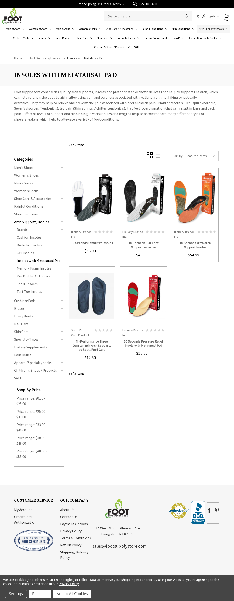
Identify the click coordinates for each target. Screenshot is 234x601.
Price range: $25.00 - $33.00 (31, 414)
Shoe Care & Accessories (122, 29)
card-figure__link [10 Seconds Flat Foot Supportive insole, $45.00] (143, 198)
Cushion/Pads (23, 38)
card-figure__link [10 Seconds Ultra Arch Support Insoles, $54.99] (195, 198)
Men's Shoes (15, 29)
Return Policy (70, 545)
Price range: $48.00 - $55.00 (31, 454)
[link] (154, 510)
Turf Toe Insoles (29, 291)
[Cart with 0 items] (226, 14)
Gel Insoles (25, 252)
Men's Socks (65, 29)
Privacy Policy (71, 531)
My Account (23, 509)
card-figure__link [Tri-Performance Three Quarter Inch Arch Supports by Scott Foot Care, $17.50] (92, 296)
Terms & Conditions (75, 538)
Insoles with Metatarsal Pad (38, 260)
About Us (67, 509)
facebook (209, 510)
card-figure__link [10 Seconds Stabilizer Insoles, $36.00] (92, 198)
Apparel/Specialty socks (205, 38)
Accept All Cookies (72, 593)
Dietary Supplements (156, 38)
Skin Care (104, 38)
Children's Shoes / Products (112, 47)
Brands (22, 229)
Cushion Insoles (29, 237)
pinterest (217, 510)
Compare (197, 16)
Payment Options (74, 523)
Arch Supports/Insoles (213, 29)
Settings (16, 593)
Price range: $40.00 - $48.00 (31, 441)
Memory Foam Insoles (34, 268)
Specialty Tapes (128, 38)
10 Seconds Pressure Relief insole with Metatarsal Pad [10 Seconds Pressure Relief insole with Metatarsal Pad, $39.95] (143, 343)
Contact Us (68, 516)
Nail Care (85, 38)
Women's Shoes (40, 29)
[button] (39, 159)
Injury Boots (64, 38)
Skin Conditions (183, 29)
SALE (137, 47)
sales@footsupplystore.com (119, 546)
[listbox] (201, 156)
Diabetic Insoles (29, 245)
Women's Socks (90, 29)
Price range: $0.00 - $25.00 (30, 401)
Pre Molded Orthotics (33, 276)
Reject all (40, 593)
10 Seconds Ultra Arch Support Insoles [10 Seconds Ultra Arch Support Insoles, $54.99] (195, 245)
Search (187, 16)
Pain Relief (178, 38)
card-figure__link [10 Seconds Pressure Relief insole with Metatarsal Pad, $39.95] (143, 296)
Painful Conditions (154, 29)
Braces (44, 38)
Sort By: (178, 156)
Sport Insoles (27, 283)
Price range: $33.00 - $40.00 (31, 427)
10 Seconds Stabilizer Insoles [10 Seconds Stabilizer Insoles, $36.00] (92, 243)
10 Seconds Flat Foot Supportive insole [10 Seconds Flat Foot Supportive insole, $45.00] (144, 245)
